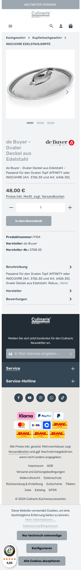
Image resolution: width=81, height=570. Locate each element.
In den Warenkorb (28, 221)
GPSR (53, 490)
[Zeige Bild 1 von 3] (30, 123)
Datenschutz (53, 478)
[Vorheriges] (14, 92)
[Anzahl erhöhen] (70, 208)
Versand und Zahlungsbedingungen (40, 472)
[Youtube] (29, 397)
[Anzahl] (40, 208)
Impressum (35, 466)
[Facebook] (18, 397)
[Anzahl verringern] (11, 208)
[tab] (39, 275)
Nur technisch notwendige (42, 535)
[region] (40, 92)
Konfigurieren (42, 548)
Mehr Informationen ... (40, 520)
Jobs (27, 490)
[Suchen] (51, 26)
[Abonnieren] (71, 354)
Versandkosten (18, 452)
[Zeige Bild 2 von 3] (40, 123)
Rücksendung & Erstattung (24, 484)
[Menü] (10, 26)
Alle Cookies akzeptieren (42, 561)
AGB (50, 466)
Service (13, 368)
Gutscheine (54, 484)
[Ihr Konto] (61, 26)
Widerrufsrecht (30, 478)
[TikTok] (62, 397)
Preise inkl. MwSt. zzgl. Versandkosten (35, 196)
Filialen (70, 484)
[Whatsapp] (51, 397)
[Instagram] (40, 397)
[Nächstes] (66, 92)
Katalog (40, 490)
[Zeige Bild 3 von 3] (50, 123)
